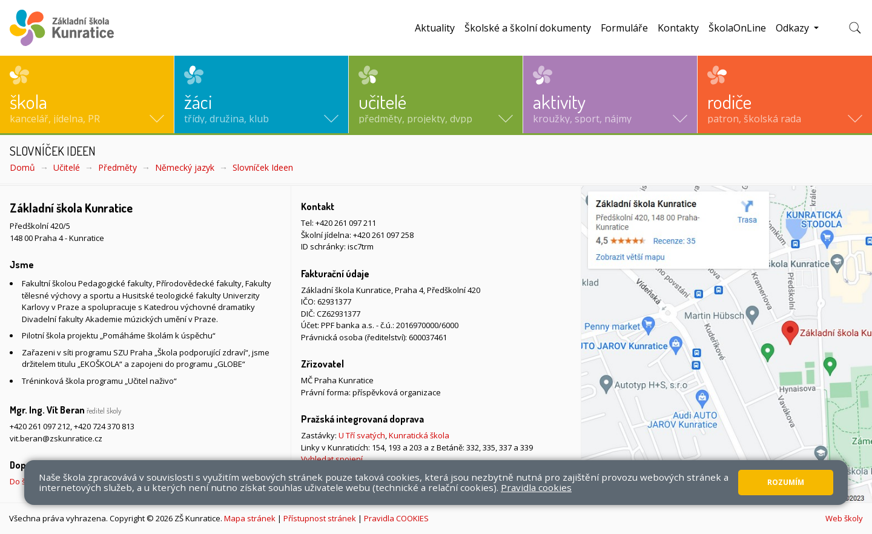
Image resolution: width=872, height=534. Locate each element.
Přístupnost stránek (319, 518)
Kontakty (678, 28)
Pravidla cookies (536, 487)
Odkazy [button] (793, 28)
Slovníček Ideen (263, 167)
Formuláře (624, 28)
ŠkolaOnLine (737, 28)
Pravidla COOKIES (396, 518)
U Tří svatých (362, 435)
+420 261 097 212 (40, 426)
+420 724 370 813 (104, 426)
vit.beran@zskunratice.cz (56, 438)
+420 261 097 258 (383, 234)
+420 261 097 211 (345, 222)
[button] (87, 94)
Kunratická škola (419, 435)
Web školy (844, 518)
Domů (22, 167)
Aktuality (435, 28)
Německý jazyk (184, 167)
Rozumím (785, 482)
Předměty (117, 167)
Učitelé (66, 167)
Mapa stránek (250, 518)
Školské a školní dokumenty (527, 28)
